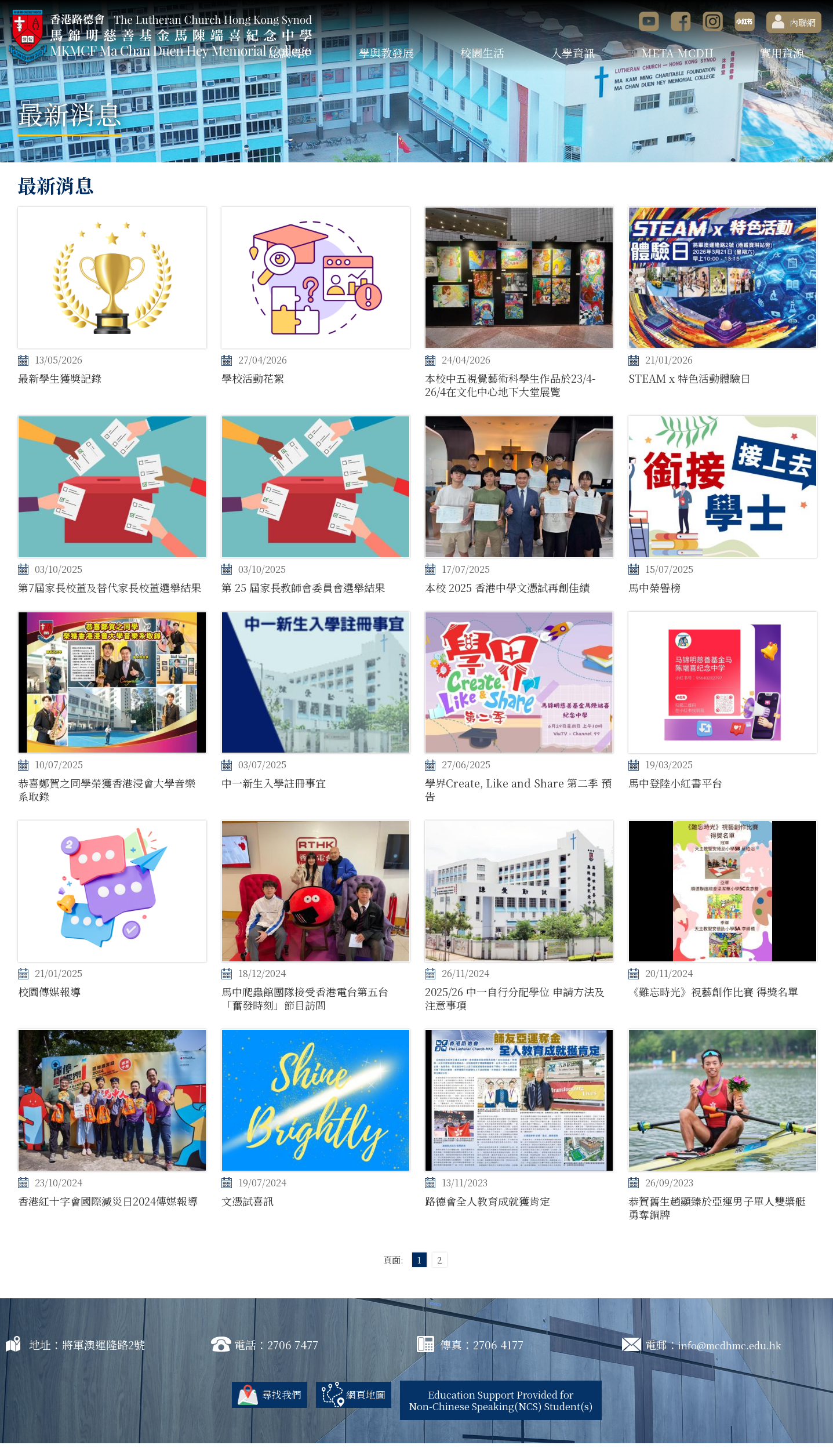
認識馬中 (290, 52)
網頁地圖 (353, 1407)
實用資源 (782, 52)
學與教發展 (386, 52)
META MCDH (677, 52)
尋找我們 (264, 1407)
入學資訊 (573, 52)
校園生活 (482, 52)
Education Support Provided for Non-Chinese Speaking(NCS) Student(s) (505, 1412)
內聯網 (794, 21)
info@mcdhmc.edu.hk (737, 1358)
